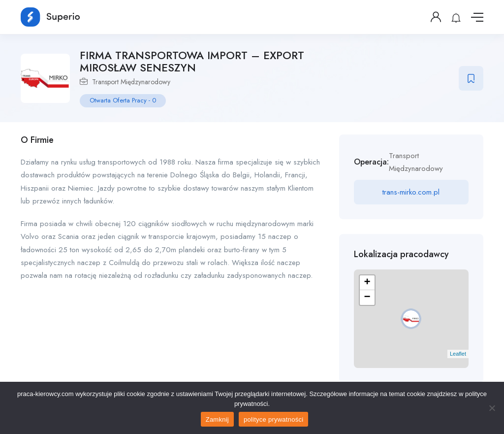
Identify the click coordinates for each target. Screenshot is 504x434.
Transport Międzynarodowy (131, 82)
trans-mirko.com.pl (411, 192)
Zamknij (217, 419)
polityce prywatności (273, 419)
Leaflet (458, 354)
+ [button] (367, 282)
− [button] (367, 297)
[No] (492, 408)
